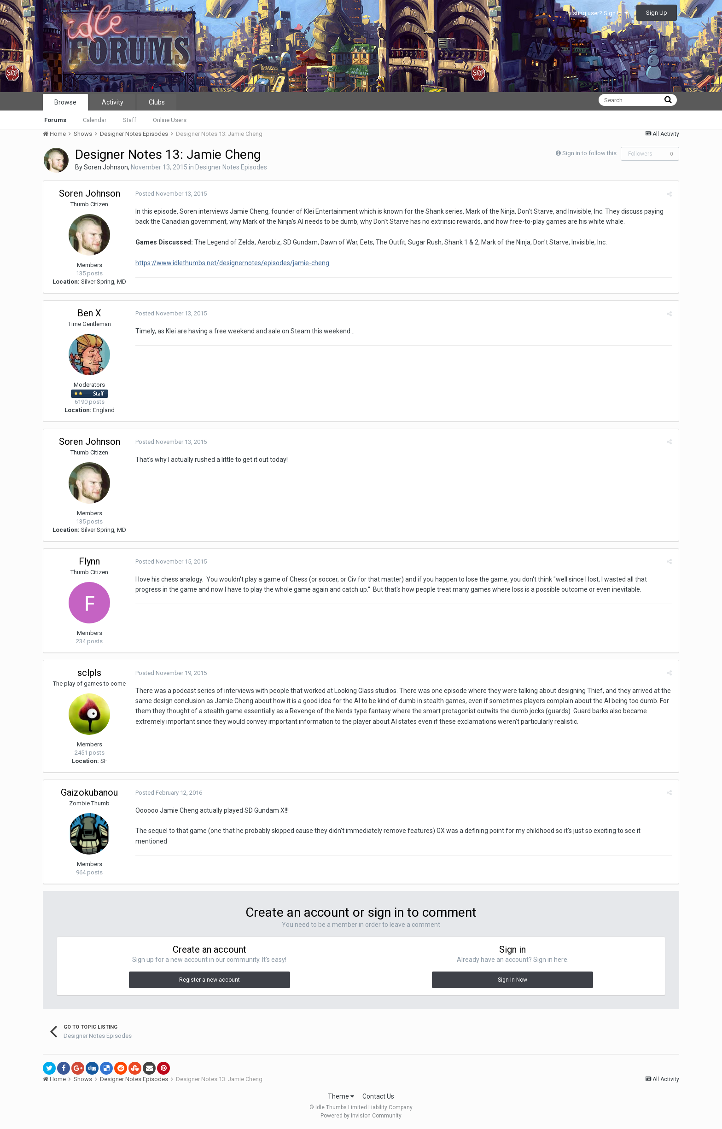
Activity (112, 102)
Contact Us (378, 1096)
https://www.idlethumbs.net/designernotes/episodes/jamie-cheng (232, 263)
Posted (171, 193)
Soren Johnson (106, 167)
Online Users (169, 119)
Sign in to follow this (589, 153)
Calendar (94, 119)
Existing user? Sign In (596, 13)
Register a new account (209, 980)
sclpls (89, 672)
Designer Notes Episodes (231, 167)
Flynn (89, 561)
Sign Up (656, 12)
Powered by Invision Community (361, 1115)
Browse (65, 102)
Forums (55, 119)
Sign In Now (512, 980)
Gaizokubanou (89, 792)
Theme (341, 1096)
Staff (129, 119)
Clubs (157, 102)
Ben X (89, 313)
